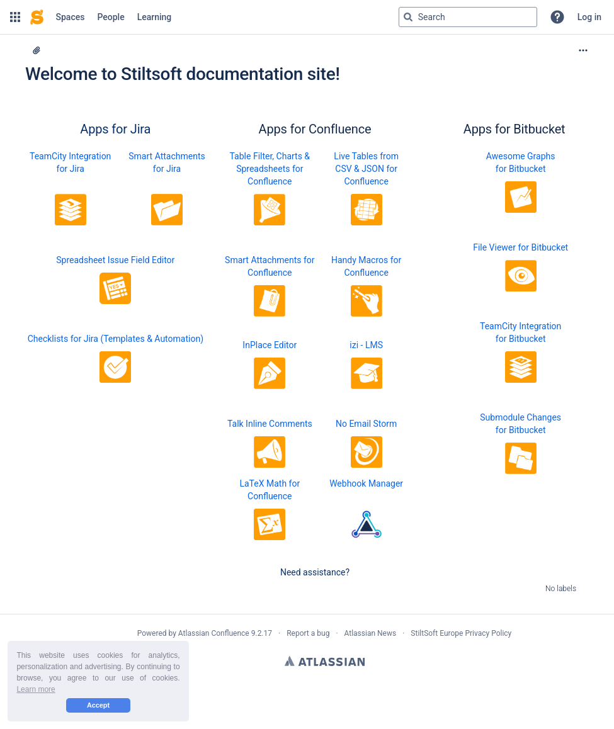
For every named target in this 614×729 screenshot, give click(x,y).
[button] (15, 17)
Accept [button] (98, 705)
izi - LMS (366, 345)
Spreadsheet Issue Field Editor (115, 260)
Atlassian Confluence (213, 633)
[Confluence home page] (37, 17)
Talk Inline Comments (269, 424)
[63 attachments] (36, 50)
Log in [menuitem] (589, 17)
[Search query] (468, 17)
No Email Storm (366, 424)
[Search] (408, 17)
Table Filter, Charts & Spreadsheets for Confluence (270, 168)
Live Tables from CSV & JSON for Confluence (366, 168)
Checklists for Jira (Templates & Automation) (115, 339)
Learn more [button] (35, 689)
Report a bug (308, 633)
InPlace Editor (269, 345)
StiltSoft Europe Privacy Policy (461, 633)
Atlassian (325, 661)
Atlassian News (370, 633)
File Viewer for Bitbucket (520, 247)
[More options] (583, 50)
